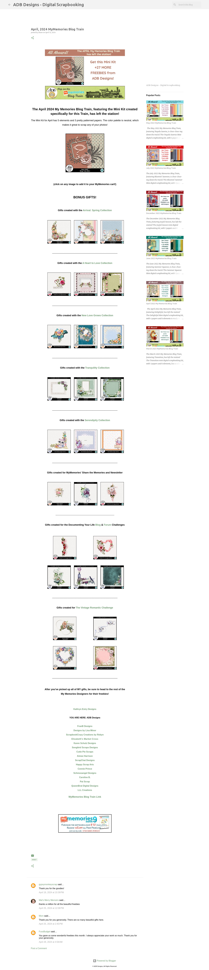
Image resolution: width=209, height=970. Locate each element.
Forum (107, 524)
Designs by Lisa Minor (85, 730)
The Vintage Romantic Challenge (94, 607)
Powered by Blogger (104, 961)
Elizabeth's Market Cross (84, 739)
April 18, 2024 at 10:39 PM (51, 892)
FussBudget (44, 931)
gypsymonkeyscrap (48, 884)
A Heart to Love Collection (97, 263)
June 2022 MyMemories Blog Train (161, 258)
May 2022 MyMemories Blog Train (161, 123)
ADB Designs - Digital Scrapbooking (48, 4)
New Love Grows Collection (97, 315)
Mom (41, 916)
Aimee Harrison (85, 756)
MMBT (34, 860)
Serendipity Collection (97, 420)
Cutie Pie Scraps (84, 752)
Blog (98, 524)
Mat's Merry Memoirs (49, 900)
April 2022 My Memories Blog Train (161, 304)
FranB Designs (84, 726)
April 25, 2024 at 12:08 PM (51, 908)
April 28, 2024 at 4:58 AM (51, 942)
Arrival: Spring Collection (97, 210)
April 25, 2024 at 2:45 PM (51, 924)
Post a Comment (39, 948)
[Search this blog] (187, 4)
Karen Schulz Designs (85, 743)
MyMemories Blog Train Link (85, 797)
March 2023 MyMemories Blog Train (162, 349)
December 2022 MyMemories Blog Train (163, 213)
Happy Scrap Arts (85, 764)
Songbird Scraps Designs (85, 747)
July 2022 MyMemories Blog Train (161, 168)
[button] (32, 38)
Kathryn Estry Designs (84, 709)
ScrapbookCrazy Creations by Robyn (85, 735)
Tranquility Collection (97, 367)
